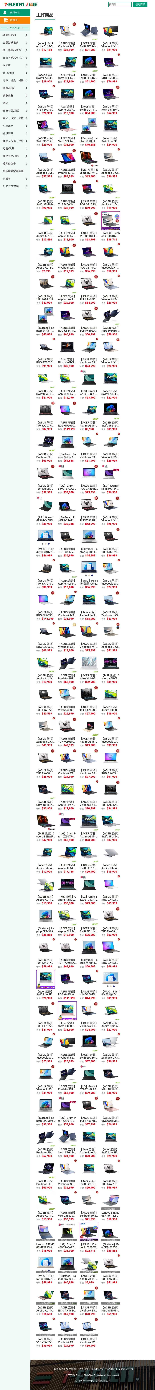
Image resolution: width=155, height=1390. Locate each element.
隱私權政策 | (97, 1369)
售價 (38, 50)
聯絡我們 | (59, 1369)
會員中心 (13, 12)
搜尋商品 (140, 4)
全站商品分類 (125, 1369)
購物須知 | (84, 1369)
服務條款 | (111, 1369)
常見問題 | (71, 1369)
